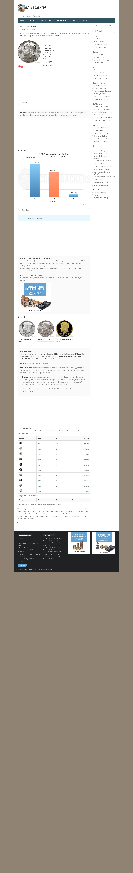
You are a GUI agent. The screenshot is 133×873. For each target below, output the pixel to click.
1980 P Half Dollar (43, 339)
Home (22, 20)
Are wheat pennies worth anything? (101, 173)
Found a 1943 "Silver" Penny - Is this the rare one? (29, 555)
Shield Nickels (98, 63)
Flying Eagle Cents (100, 47)
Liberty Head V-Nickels (101, 60)
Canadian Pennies (100, 164)
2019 (39, 465)
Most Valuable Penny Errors (103, 169)
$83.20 (86, 460)
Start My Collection (100, 192)
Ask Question (61, 20)
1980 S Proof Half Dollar (25, 340)
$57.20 (86, 491)
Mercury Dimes (99, 73)
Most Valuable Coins (100, 153)
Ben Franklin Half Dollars (102, 109)
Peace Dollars (98, 130)
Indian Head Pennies (100, 44)
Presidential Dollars (100, 142)
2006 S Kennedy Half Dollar (53, 538)
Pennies (95, 36)
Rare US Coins (98, 179)
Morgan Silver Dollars (101, 128)
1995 (39, 470)
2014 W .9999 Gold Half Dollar (64, 340)
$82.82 (86, 470)
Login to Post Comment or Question (32, 218)
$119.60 (86, 449)
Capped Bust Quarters (101, 99)
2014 (39, 444)
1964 (39, 449)
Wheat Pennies (99, 42)
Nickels (95, 52)
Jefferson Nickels (99, 54)
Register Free (23, 496)
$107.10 (86, 455)
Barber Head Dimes (100, 75)
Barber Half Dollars (100, 115)
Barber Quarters (99, 94)
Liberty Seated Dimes (101, 78)
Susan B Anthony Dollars (102, 139)
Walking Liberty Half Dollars (103, 112)
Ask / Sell (22, 565)
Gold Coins (99, 146)
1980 (50, 46)
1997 (39, 481)
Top (18, 523)
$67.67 (86, 481)
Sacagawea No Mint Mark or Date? (28, 544)
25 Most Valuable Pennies (102, 161)
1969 (39, 486)
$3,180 (86, 444)
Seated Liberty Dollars (101, 133)
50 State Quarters (100, 88)
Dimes (94, 67)
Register (74, 20)
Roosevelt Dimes (99, 70)
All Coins (33, 20)
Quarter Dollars (98, 83)
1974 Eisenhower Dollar (52, 556)
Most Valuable (46, 20)
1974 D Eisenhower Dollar (52, 552)
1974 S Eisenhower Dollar (52, 543)
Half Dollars (97, 104)
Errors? (21, 561)
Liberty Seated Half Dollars (103, 118)
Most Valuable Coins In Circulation (100, 157)
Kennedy (52, 50)
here (31, 505)
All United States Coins (101, 26)
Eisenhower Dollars (100, 136)
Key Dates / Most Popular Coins (104, 177)
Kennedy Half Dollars (101, 106)
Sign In (85, 20)
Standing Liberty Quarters (102, 91)
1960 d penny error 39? (26, 559)
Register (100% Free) (101, 198)
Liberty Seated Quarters (102, 97)
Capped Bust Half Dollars (102, 120)
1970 (39, 460)
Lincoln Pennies (99, 39)
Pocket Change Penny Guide (103, 166)
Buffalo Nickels (99, 57)
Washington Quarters (101, 85)
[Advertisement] (92, 6)
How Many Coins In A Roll (102, 182)
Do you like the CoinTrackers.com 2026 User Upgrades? (27, 550)
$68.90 (86, 475)
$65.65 (86, 486)
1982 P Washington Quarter (28, 541)
